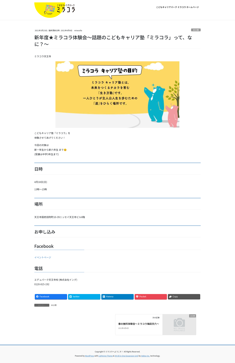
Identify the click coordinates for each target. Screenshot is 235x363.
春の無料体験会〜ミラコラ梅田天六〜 (138, 324)
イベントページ (42, 257)
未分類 (196, 29)
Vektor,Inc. (145, 355)
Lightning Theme (105, 355)
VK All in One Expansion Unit (126, 355)
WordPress (89, 355)
